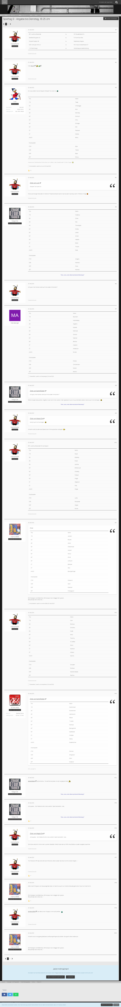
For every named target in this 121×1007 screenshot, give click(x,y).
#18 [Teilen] (116, 882)
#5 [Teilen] (116, 207)
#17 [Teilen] (116, 857)
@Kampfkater (31, 781)
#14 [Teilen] (115, 777)
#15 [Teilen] (116, 803)
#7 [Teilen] (116, 309)
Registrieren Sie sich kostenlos (63, 973)
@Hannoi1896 (31, 911)
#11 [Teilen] (116, 522)
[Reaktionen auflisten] (30, 170)
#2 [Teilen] (116, 62)
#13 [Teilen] (116, 693)
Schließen (116, 1005)
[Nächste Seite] (10, 24)
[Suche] (116, 2)
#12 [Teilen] (116, 612)
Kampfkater (44, 684)
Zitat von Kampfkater (37, 391)
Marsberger (44, 376)
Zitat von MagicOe (36, 418)
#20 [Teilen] (115, 933)
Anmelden (70, 977)
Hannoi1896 (45, 603)
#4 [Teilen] (116, 177)
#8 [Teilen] (116, 385)
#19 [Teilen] (115, 908)
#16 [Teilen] (115, 828)
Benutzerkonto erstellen (55, 977)
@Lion (32, 66)
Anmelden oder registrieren (105, 2)
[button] (4, 994)
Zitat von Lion (34, 183)
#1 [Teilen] (116, 30)
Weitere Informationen (107, 1005)
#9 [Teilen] (116, 413)
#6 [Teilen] (116, 283)
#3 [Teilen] (116, 87)
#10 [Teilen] (115, 442)
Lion (43, 166)
